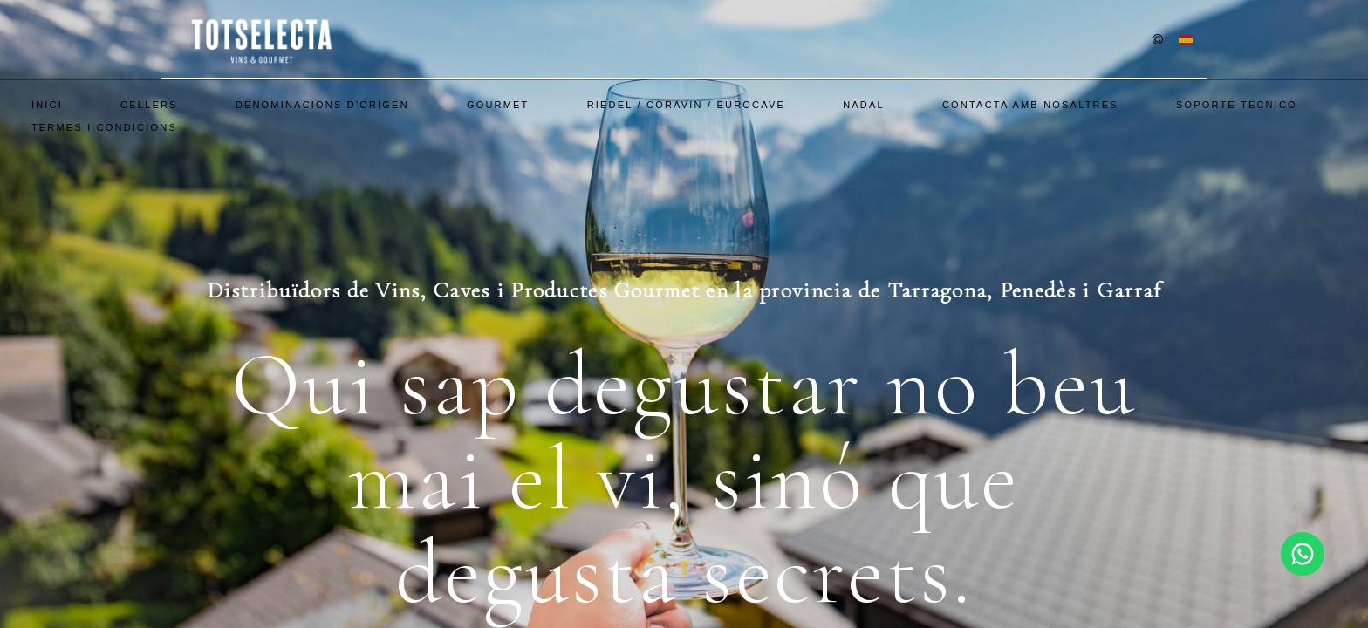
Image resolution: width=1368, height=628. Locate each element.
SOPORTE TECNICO (1236, 104)
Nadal (864, 104)
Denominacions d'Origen (322, 104)
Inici (47, 104)
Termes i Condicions (104, 127)
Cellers (149, 104)
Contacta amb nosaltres (1030, 104)
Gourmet (498, 104)
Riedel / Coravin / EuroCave (686, 104)
